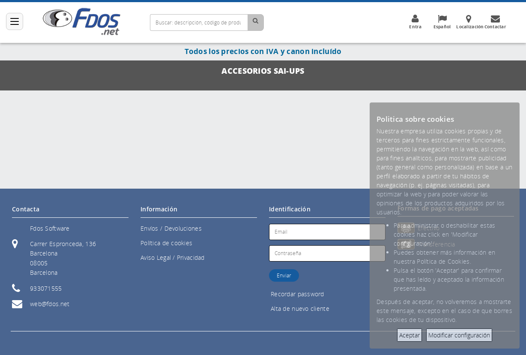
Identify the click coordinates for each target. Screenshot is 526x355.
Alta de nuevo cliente (300, 308)
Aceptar (409, 335)
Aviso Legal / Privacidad (172, 257)
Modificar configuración (459, 335)
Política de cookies (166, 243)
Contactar (495, 22)
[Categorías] (14, 21)
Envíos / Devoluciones (171, 228)
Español (442, 22)
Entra (415, 22)
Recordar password (297, 294)
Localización (470, 22)
